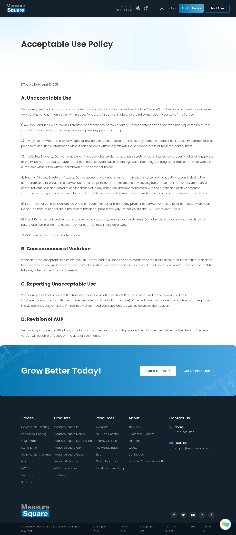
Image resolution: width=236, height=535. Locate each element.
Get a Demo (156, 370)
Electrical (27, 475)
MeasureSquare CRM (68, 448)
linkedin (202, 515)
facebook (174, 515)
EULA (193, 526)
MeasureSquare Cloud (69, 454)
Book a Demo (191, 8)
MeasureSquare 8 (66, 427)
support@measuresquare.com (194, 448)
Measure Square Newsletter (147, 461)
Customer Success (141, 434)
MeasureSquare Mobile (69, 434)
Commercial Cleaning (36, 454)
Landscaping (29, 461)
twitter (183, 515)
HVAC (25, 468)
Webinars (102, 427)
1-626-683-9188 (124, 10)
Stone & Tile (29, 448)
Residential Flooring (34, 434)
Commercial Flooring (35, 427)
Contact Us (124, 6)
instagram (211, 515)
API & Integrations (65, 468)
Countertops (29, 441)
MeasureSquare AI (66, 461)
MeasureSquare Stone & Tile (73, 441)
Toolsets (59, 475)
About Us (134, 427)
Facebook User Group (110, 468)
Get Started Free (197, 370)
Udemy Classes (106, 441)
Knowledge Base (107, 448)
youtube (192, 515)
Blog (98, 454)
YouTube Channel (107, 434)
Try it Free (217, 8)
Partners (134, 441)
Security (26, 482)
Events (132, 448)
